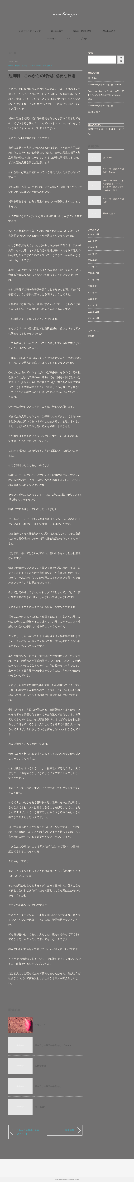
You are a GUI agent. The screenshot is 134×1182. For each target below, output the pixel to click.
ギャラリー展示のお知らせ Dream (53, 1045)
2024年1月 (93, 266)
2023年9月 (93, 286)
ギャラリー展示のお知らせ (48, 1086)
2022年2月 (93, 299)
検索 (90, 53)
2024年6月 (93, 254)
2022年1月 (93, 305)
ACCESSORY (109, 31)
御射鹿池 (69, 1130)
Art (68, 38)
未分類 (12, 53)
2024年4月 (93, 260)
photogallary (57, 31)
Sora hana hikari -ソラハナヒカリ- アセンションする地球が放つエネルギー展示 (106, 95)
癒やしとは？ (94, 112)
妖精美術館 (40, 1066)
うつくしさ (40, 1025)
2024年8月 (93, 241)
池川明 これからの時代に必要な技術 (37, 65)
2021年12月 (93, 312)
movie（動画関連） (82, 31)
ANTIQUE (52, 38)
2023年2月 (93, 292)
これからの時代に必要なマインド (28, 1132)
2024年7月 (93, 247)
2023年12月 (93, 273)
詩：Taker (40, 1107)
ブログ (84, 38)
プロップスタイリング (29, 31)
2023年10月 (93, 279)
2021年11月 (93, 318)
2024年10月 (93, 234)
